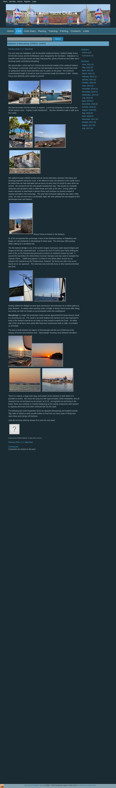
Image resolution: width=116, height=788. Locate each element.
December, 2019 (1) (90, 89)
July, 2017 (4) (87, 128)
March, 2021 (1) (88, 74)
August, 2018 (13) (89, 110)
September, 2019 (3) (90, 95)
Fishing (64, 31)
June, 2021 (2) (87, 64)
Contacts (76, 31)
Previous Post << (15, 49)
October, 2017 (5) (89, 122)
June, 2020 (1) (87, 86)
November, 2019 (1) (90, 92)
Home (10, 31)
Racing (42, 31)
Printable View (37, 785)
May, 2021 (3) (87, 67)
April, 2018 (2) (87, 116)
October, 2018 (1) (89, 107)
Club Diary (30, 31)
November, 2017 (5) (90, 119)
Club (18, 31)
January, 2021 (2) (89, 80)
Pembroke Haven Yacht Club (42, 13)
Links (86, 31)
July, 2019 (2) (87, 98)
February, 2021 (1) (89, 77)
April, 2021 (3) (87, 70)
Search (19, 1)
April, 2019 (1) (87, 101)
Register (27, 1)
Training (53, 31)
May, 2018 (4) (87, 113)
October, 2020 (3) (89, 83)
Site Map (27, 785)
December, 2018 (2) (90, 104)
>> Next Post (27, 49)
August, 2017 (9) (88, 125)
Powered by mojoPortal (86, 785)
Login (34, 1)
